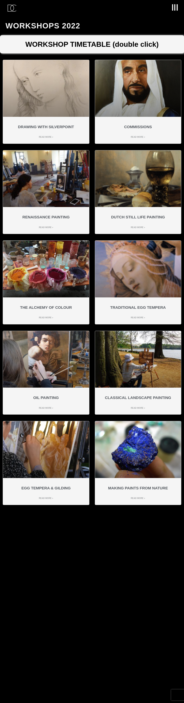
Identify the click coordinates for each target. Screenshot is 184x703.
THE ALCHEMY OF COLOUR (46, 307)
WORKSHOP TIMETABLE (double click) (92, 44)
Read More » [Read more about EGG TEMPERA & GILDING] (46, 498)
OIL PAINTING (46, 398)
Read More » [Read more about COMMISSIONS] (138, 137)
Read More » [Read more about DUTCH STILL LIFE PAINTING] (138, 227)
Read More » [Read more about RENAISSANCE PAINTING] (46, 227)
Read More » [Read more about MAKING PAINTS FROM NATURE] (138, 498)
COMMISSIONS (138, 127)
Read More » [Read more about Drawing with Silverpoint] (46, 137)
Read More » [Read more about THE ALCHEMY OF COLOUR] (46, 317)
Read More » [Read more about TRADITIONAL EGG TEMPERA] (138, 317)
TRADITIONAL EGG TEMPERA (138, 307)
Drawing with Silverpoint (46, 127)
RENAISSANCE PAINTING (46, 217)
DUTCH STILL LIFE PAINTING (138, 217)
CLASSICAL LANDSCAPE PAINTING (138, 398)
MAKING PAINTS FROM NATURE (138, 488)
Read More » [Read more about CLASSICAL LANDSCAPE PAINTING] (138, 408)
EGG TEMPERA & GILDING (46, 488)
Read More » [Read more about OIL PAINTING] (46, 408)
